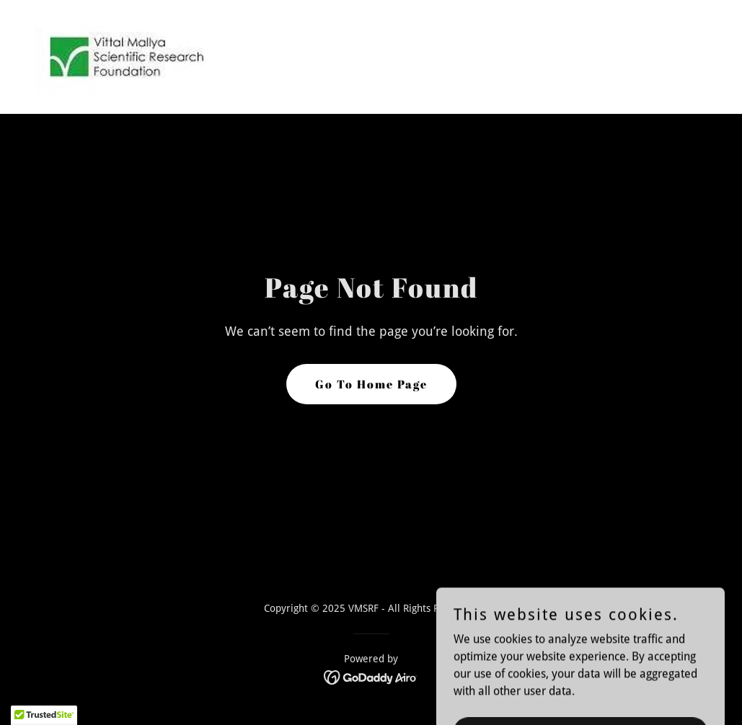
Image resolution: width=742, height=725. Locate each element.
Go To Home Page (371, 384)
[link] (125, 56)
